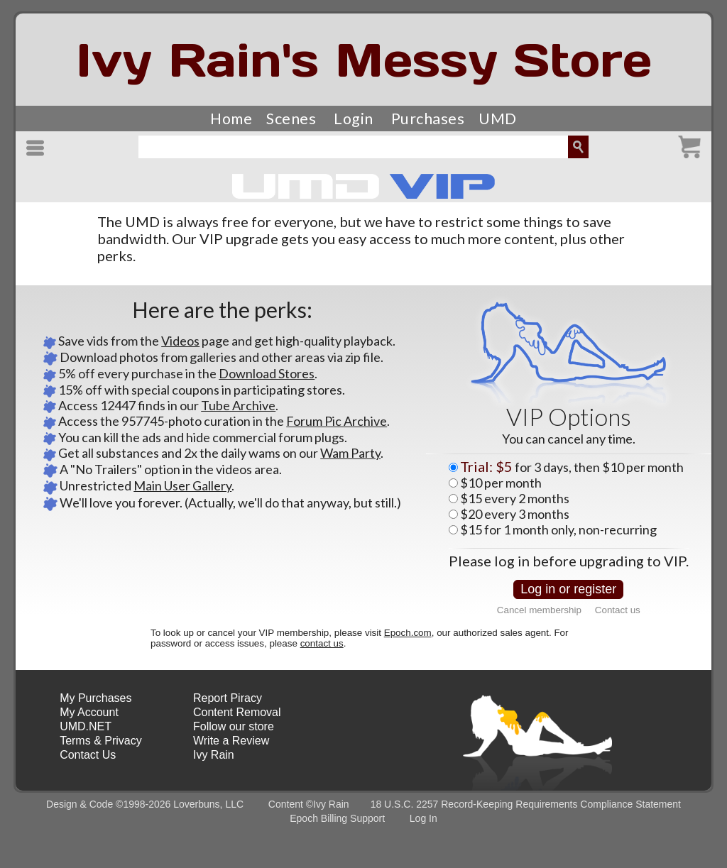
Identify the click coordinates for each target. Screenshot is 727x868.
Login (353, 118)
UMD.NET (85, 726)
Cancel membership (539, 610)
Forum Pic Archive (336, 421)
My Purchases (95, 698)
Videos (180, 340)
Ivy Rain (213, 755)
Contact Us (88, 755)
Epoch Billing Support (337, 818)
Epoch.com (408, 632)
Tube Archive (238, 405)
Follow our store (233, 726)
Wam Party (350, 453)
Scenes (291, 118)
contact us (322, 643)
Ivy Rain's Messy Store (364, 60)
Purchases (428, 118)
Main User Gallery (182, 485)
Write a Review (231, 741)
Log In (423, 818)
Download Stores (267, 373)
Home (231, 118)
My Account (89, 712)
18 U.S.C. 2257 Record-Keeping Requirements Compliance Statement (526, 804)
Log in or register (568, 589)
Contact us (617, 610)
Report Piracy (227, 698)
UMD (498, 118)
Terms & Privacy (101, 741)
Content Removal (237, 712)
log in (512, 560)
